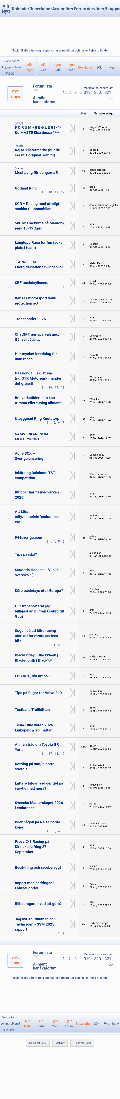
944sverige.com (28, 537)
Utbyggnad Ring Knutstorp (37, 418)
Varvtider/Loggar (103, 8)
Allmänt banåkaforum (45, 99)
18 (62, 387)
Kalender (20, 8)
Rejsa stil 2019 (82, 1042)
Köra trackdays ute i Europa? (39, 590)
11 (56, 192)
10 (50, 192)
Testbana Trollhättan (32, 709)
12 (62, 192)
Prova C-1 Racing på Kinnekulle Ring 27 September (32, 846)
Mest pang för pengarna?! (36, 172)
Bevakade (85, 67)
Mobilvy (59, 1042)
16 (50, 387)
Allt (43, 67)
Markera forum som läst (98, 88)
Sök (99, 67)
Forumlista (42, 88)
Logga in (113, 67)
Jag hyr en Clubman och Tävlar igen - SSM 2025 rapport (35, 924)
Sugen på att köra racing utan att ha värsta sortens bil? (36, 635)
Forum (80, 8)
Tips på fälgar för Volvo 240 (38, 692)
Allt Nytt (6, 9)
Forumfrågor (112, 1023)
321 (108, 92)
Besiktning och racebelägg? (38, 867)
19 (62, 753)
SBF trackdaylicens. (31, 282)
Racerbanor (41, 8)
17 (56, 387)
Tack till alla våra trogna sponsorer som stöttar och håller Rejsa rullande (60, 50)
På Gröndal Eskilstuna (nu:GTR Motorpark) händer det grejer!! (38, 378)
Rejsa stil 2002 (37, 1042)
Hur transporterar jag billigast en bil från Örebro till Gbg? (39, 611)
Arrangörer (62, 8)
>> (111, 98)
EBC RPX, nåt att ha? (32, 676)
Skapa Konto (11, 61)
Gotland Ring (26, 188)
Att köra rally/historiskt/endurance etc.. (37, 516)
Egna (57, 67)
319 (87, 92)
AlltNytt (30, 67)
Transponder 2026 (30, 319)
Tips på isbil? (26, 554)
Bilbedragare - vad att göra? (38, 903)
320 (97, 92)
